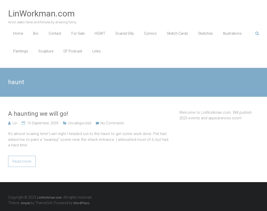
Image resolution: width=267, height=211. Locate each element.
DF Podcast (73, 51)
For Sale (78, 33)
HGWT (100, 33)
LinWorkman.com (41, 13)
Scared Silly (124, 33)
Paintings (20, 51)
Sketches (205, 33)
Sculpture (45, 51)
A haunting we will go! (38, 113)
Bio (35, 33)
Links (96, 51)
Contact (55, 33)
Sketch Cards (177, 33)
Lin (15, 123)
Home (18, 33)
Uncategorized (79, 123)
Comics (150, 33)
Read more (21, 161)
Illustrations (232, 33)
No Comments (112, 123)
